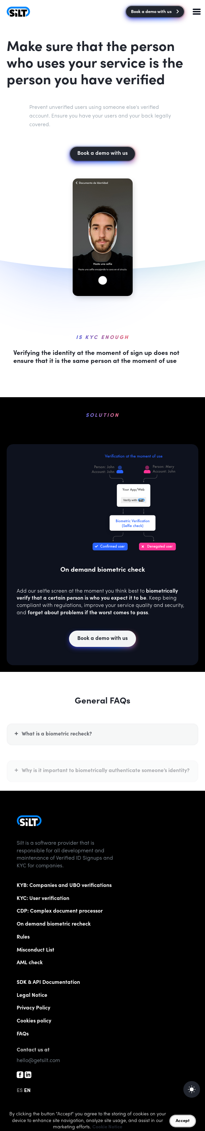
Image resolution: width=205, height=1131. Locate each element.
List (35, 950)
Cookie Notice (107, 1127)
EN (27, 1090)
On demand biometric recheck (54, 924)
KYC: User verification (43, 898)
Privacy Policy (33, 1008)
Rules (23, 937)
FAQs (23, 1034)
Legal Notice (32, 995)
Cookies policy (34, 1021)
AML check (30, 963)
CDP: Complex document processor (60, 911)
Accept (183, 1121)
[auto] (191, 1089)
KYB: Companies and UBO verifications (64, 885)
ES (20, 1090)
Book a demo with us (155, 12)
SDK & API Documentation (48, 982)
